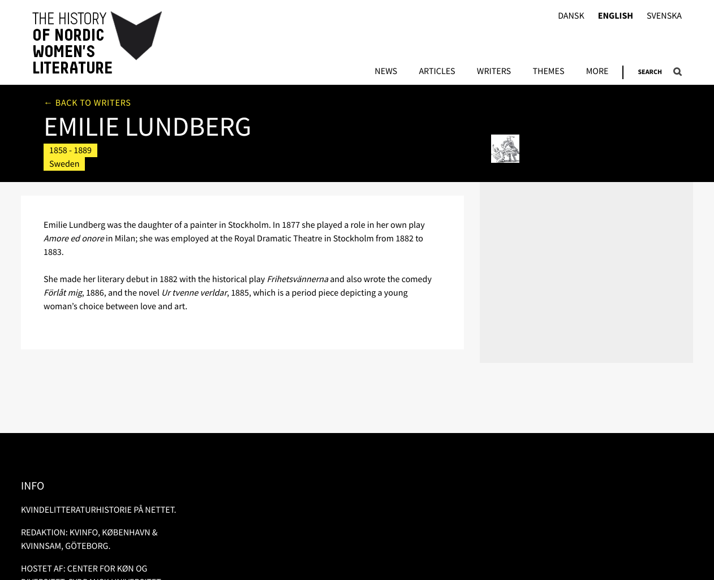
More (597, 72)
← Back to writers (87, 103)
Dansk (571, 16)
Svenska (664, 16)
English (615, 16)
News (386, 72)
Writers (494, 72)
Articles (437, 72)
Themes (548, 72)
